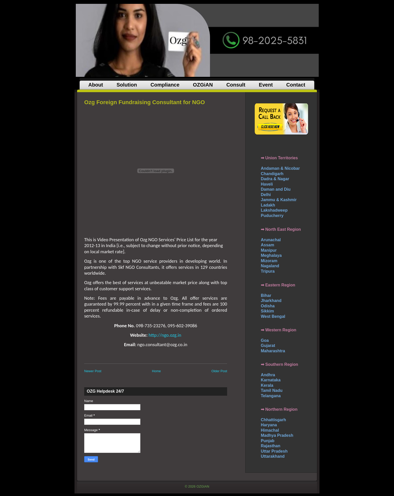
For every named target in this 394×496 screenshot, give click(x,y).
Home (156, 371)
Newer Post (92, 371)
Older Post (219, 371)
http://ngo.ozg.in (165, 335)
